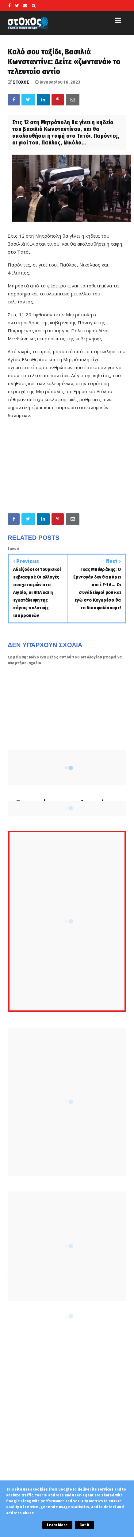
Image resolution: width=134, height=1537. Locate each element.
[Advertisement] (67, 1404)
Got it (84, 1525)
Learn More (57, 1525)
